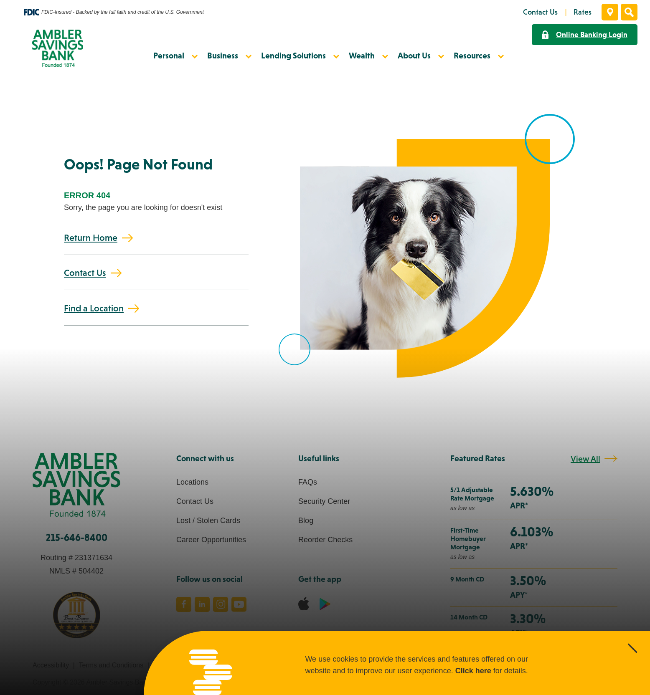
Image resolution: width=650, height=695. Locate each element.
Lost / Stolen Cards (208, 520)
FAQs (307, 482)
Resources (472, 55)
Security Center (324, 501)
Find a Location (94, 308)
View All (585, 458)
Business (222, 55)
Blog (305, 520)
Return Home (90, 238)
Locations (192, 482)
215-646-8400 (76, 537)
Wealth (362, 55)
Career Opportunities (211, 540)
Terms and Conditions (111, 665)
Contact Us (85, 273)
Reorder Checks (325, 540)
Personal (168, 55)
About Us (414, 55)
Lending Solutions (293, 55)
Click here (473, 671)
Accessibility (51, 665)
